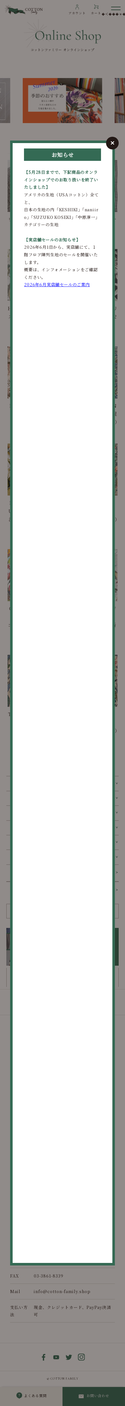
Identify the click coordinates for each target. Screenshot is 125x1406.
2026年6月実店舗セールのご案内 (57, 284)
